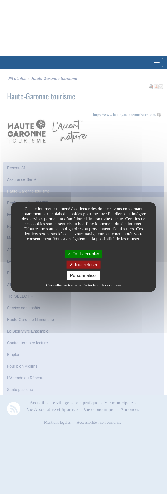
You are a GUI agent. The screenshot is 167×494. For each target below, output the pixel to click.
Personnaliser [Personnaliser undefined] (83, 275)
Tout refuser (83, 264)
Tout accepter (83, 253)
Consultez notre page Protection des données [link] (83, 285)
